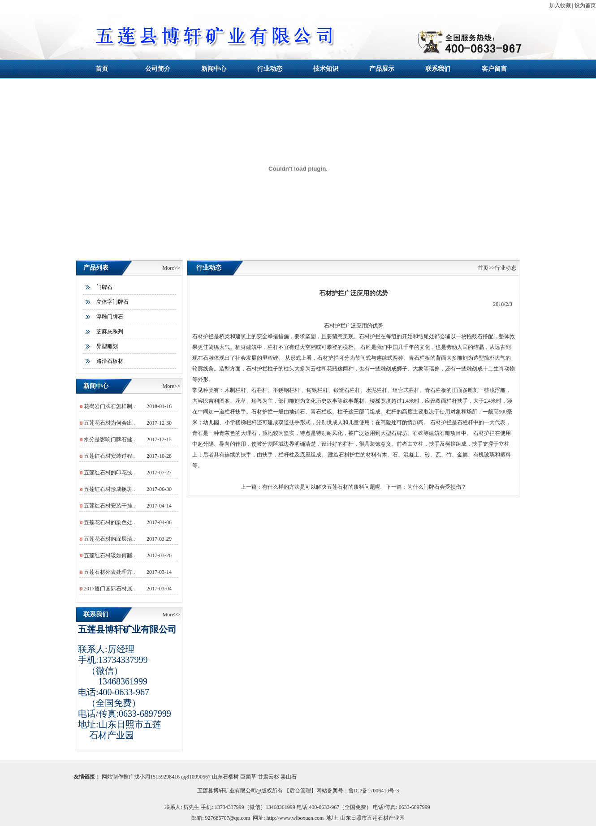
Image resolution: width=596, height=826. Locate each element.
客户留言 (494, 68)
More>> (171, 268)
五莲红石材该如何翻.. (109, 555)
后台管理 (300, 790)
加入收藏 (560, 5)
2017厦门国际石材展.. (109, 588)
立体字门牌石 (112, 302)
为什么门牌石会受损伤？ (436, 487)
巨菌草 (248, 777)
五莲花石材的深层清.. (109, 539)
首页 (101, 68)
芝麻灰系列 (109, 331)
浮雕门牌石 (109, 317)
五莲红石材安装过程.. (109, 456)
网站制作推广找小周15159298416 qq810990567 (156, 777)
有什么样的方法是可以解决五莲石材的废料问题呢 (321, 487)
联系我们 (437, 68)
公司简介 (157, 68)
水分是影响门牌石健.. (109, 439)
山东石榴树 (225, 777)
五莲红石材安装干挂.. (109, 506)
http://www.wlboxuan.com (295, 818)
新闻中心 (213, 68)
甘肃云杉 (268, 777)
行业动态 (269, 68)
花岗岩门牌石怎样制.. (109, 406)
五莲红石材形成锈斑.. (109, 489)
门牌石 (104, 287)
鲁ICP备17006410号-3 (374, 790)
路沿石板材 (109, 361)
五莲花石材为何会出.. (109, 423)
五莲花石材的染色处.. (109, 522)
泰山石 (289, 777)
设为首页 (585, 5)
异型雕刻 (107, 346)
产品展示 (381, 68)
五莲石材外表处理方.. (109, 572)
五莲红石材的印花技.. (109, 472)
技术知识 (325, 68)
